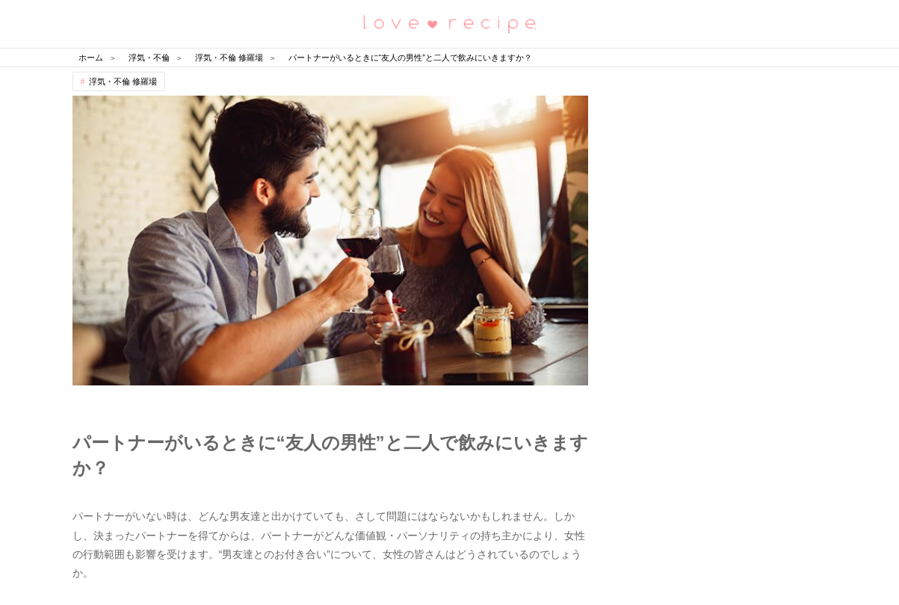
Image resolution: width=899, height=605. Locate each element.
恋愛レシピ (450, 23)
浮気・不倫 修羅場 (123, 81)
